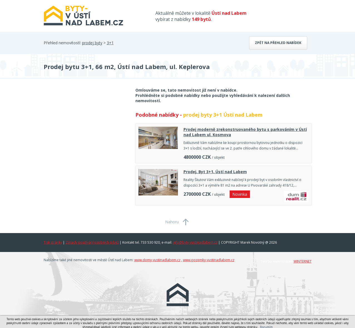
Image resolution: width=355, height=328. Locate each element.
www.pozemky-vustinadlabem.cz (208, 260)
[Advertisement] (85, 132)
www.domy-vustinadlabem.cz (157, 260)
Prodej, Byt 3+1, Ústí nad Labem (215, 171)
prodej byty (92, 42)
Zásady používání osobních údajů (92, 242)
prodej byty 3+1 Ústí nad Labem (222, 114)
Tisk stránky (53, 242)
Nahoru (172, 221)
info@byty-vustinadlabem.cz (195, 242)
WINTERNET (303, 261)
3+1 (110, 42)
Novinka (239, 194)
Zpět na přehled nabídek (278, 42)
